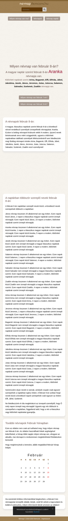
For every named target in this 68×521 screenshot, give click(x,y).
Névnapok (38, 19)
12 (35, 472)
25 (30, 481)
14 (44, 472)
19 (35, 477)
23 (21, 481)
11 (30, 472)
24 (26, 481)
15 (48, 472)
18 (30, 477)
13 (39, 472)
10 (26, 472)
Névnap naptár (52, 19)
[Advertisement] (34, 42)
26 (35, 481)
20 (39, 477)
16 (21, 477)
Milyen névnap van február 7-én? (34, 97)
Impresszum (45, 519)
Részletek (36, 512)
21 (44, 477)
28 (44, 481)
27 (39, 481)
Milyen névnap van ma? (19, 19)
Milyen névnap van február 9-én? (34, 104)
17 (26, 477)
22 (48, 477)
